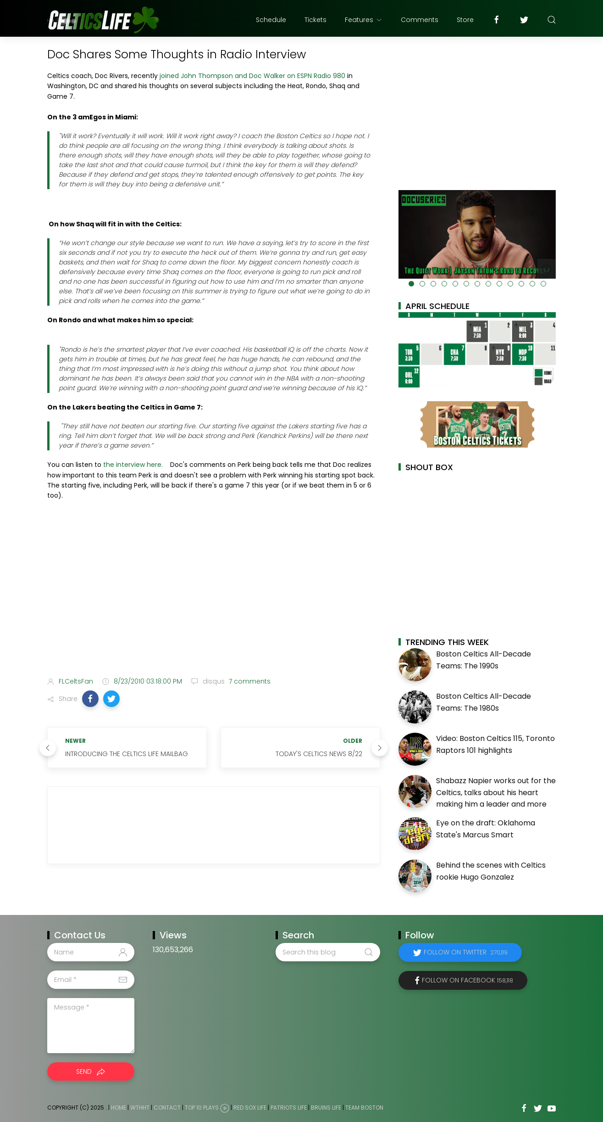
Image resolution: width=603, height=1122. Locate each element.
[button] (90, 698)
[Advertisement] (213, 597)
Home (118, 1107)
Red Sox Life (249, 1107)
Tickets (315, 19)
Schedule (271, 19)
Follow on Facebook (467, 980)
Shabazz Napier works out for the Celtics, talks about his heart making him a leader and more (496, 792)
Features (363, 19)
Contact (167, 1107)
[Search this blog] (328, 952)
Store (465, 19)
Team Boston (364, 1107)
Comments (419, 19)
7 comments (249, 681)
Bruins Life (326, 1107)
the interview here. (133, 464)
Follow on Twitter (466, 952)
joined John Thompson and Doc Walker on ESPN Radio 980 (252, 75)
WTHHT (139, 1107)
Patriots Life (289, 1107)
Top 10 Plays (202, 1107)
